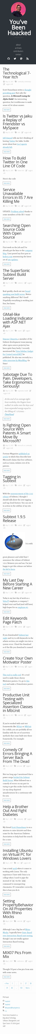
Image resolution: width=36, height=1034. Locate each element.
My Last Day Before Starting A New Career (17, 583)
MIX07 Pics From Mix (17, 954)
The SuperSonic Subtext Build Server (16, 274)
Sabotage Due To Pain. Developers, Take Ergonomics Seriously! (17, 380)
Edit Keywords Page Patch (15, 620)
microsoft (20, 445)
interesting (21, 666)
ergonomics (21, 391)
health (26, 391)
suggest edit (9, 84)
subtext (20, 283)
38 (30, 983)
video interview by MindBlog (15, 360)
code (19, 715)
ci (22, 283)
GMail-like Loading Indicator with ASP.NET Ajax (18, 320)
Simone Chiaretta (10, 339)
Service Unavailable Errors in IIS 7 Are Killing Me (18, 195)
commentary (27, 81)
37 (26, 983)
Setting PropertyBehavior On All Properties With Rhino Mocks (18, 908)
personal (19, 766)
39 (7, 988)
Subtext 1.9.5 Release (14, 518)
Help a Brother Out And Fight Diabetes (15, 810)
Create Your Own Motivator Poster (18, 660)
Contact (18, 54)
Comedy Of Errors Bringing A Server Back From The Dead (17, 755)
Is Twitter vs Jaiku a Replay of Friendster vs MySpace (17, 121)
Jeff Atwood (7, 138)
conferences (20, 961)
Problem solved (17, 211)
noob (15, 868)
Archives (18, 47)
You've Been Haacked (19, 27)
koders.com (7, 256)
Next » (28, 988)
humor (19, 170)
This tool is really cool (12, 675)
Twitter (12, 141)
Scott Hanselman (19, 827)
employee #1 (23, 607)
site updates (13, 259)
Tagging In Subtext (12, 478)
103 (21, 988)
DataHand (9, 414)
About (18, 44)
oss (19, 242)
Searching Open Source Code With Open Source (16, 231)
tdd (22, 715)
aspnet (20, 330)
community (21, 81)
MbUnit (28, 726)
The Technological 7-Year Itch (17, 73)
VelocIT (6, 601)
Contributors (18, 51)
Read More (7, 110)
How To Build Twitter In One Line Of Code (15, 161)
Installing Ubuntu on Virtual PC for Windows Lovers (18, 854)
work (19, 592)
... (16, 983)
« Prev (7, 983)
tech (19, 132)
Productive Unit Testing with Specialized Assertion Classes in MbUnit (18, 702)
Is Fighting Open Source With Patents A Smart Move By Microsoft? (17, 432)
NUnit (19, 726)
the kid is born (9, 569)
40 (12, 988)
